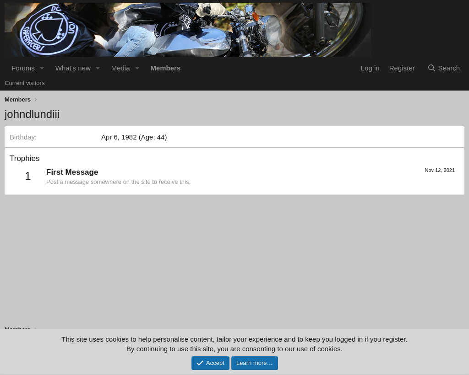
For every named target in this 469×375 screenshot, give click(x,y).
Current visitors (24, 83)
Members (165, 68)
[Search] (443, 67)
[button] (42, 67)
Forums (23, 68)
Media (120, 68)
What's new (73, 68)
